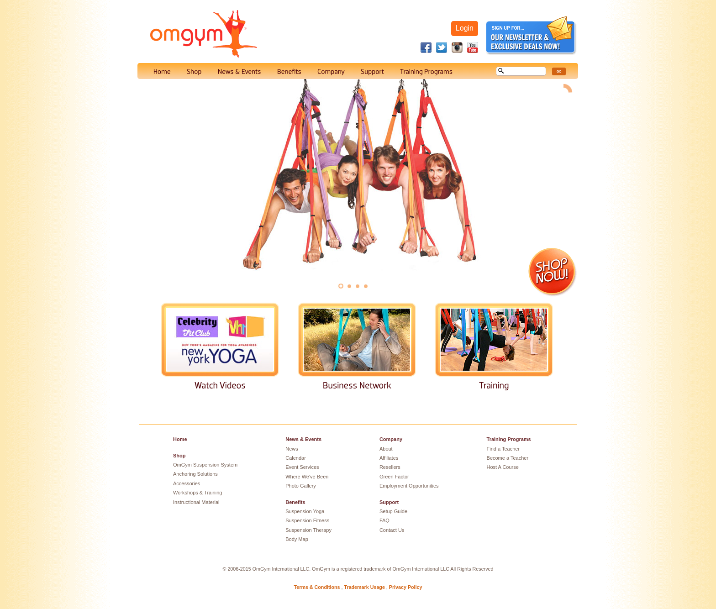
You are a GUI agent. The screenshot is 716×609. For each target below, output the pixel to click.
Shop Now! (552, 272)
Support (389, 502)
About (386, 449)
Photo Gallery (300, 485)
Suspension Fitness (307, 520)
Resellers (389, 467)
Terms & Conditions (317, 587)
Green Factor (394, 476)
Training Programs (509, 439)
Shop (179, 455)
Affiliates (388, 458)
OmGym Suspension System (205, 464)
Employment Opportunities (409, 485)
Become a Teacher (508, 458)
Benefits (295, 502)
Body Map (296, 539)
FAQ (384, 520)
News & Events (303, 439)
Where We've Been (306, 476)
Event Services (302, 467)
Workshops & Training (197, 492)
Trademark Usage (364, 587)
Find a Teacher (503, 449)
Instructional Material (196, 502)
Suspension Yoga (304, 511)
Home (180, 439)
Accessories (186, 483)
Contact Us (391, 530)
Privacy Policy (405, 587)
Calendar (295, 458)
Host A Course (503, 467)
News (291, 449)
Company (390, 439)
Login (465, 28)
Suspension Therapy (308, 530)
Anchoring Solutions (195, 474)
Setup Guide (393, 511)
